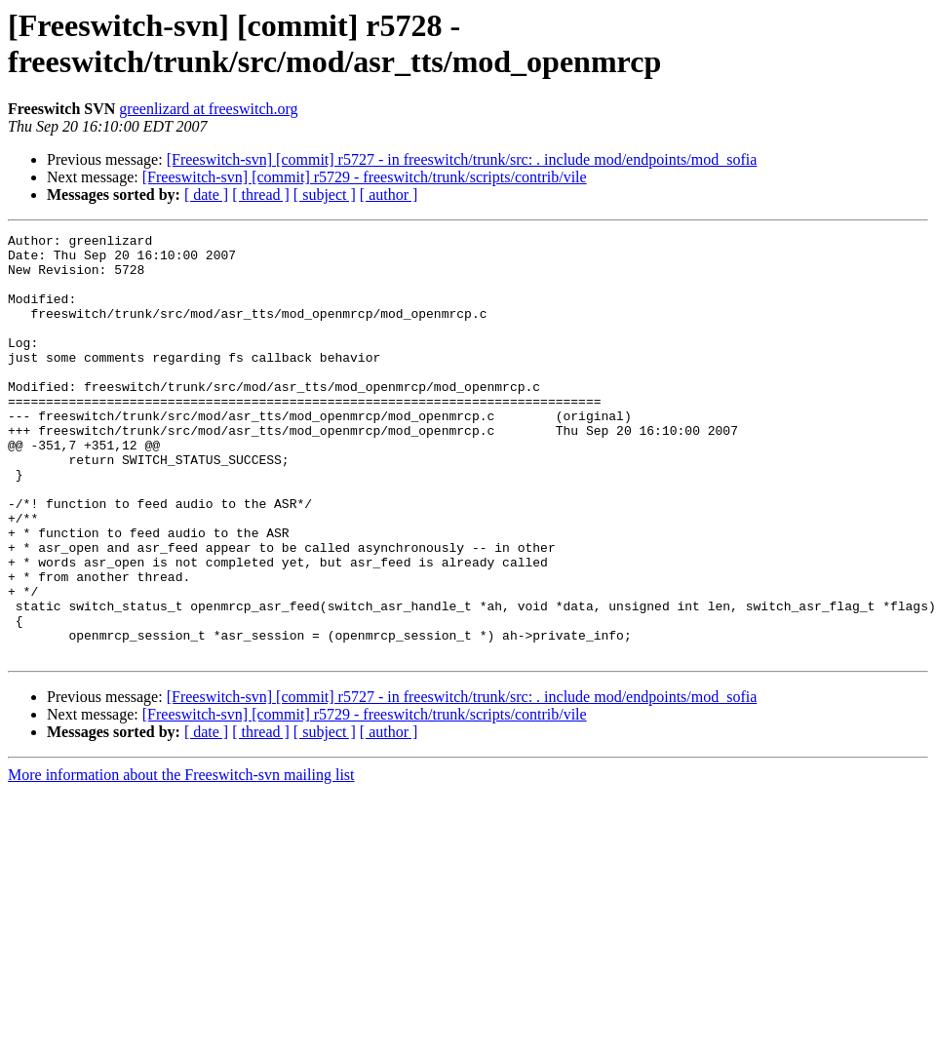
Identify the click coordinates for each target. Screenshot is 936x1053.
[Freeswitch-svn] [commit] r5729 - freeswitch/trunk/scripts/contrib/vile (364, 177)
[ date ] (206, 194)
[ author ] (389, 194)
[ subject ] (324, 194)
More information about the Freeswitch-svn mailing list (181, 859)
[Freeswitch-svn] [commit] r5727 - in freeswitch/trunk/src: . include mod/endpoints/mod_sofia (462, 159)
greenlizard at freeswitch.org (208, 108)
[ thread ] (261, 194)
